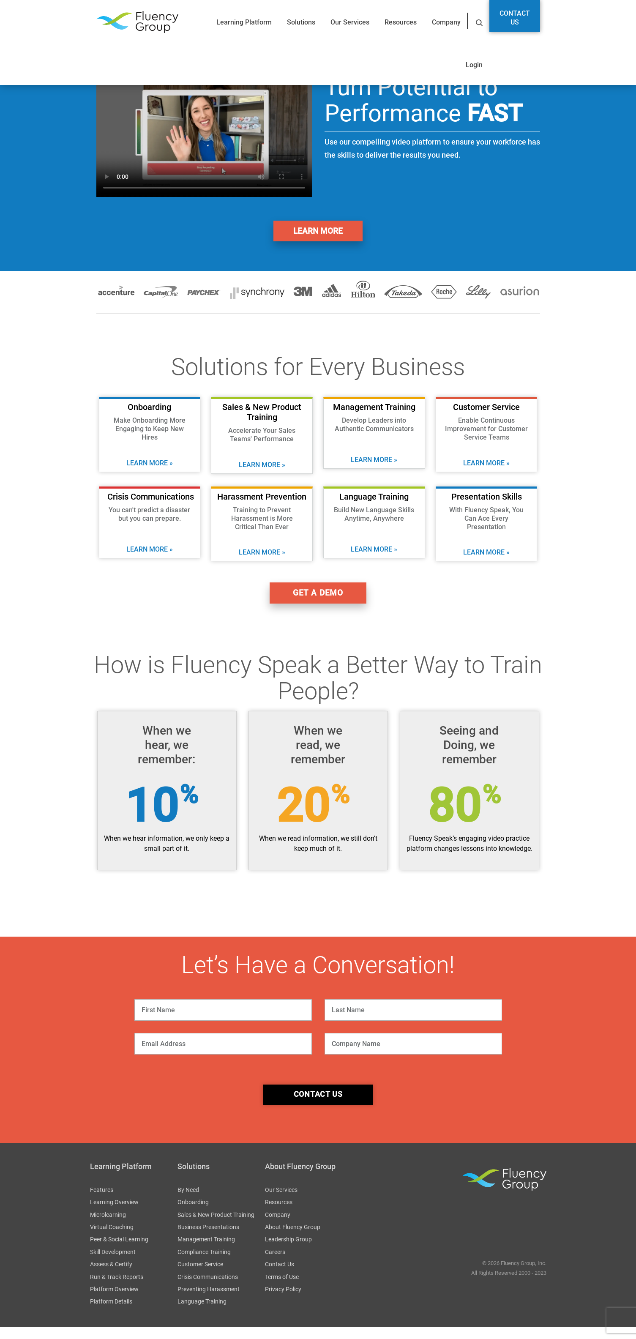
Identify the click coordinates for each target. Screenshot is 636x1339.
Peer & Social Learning (119, 1251)
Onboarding (193, 1214)
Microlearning (108, 1226)
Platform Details (111, 1313)
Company (446, 22)
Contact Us (515, 17)
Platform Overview (114, 1301)
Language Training (202, 1313)
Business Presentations (208, 1239)
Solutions (301, 22)
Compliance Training (204, 1263)
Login (474, 65)
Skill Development (113, 1263)
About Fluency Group (292, 1239)
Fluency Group (137, 22)
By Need (188, 1201)
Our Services (349, 22)
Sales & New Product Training (215, 1226)
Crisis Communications (207, 1288)
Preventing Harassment (208, 1301)
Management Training (206, 1251)
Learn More (318, 233)
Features (101, 1201)
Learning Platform (244, 22)
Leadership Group (288, 1251)
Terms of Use (282, 1288)
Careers (275, 1263)
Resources (401, 22)
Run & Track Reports (116, 1288)
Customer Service (200, 1276)
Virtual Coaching (112, 1239)
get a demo (318, 599)
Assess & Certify (111, 1276)
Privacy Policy (283, 1301)
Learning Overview (114, 1214)
